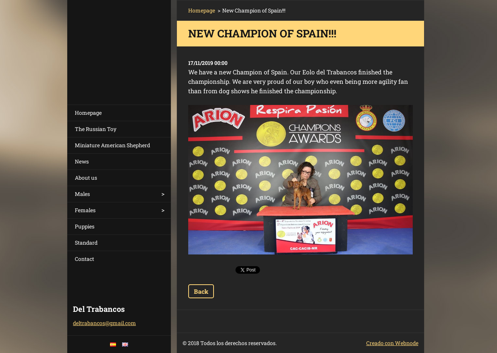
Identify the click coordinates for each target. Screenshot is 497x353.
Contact (84, 258)
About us (86, 177)
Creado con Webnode (392, 343)
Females (85, 210)
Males (82, 193)
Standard (86, 242)
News (82, 161)
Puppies (84, 226)
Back (201, 291)
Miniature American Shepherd (112, 145)
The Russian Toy (95, 129)
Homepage (88, 112)
